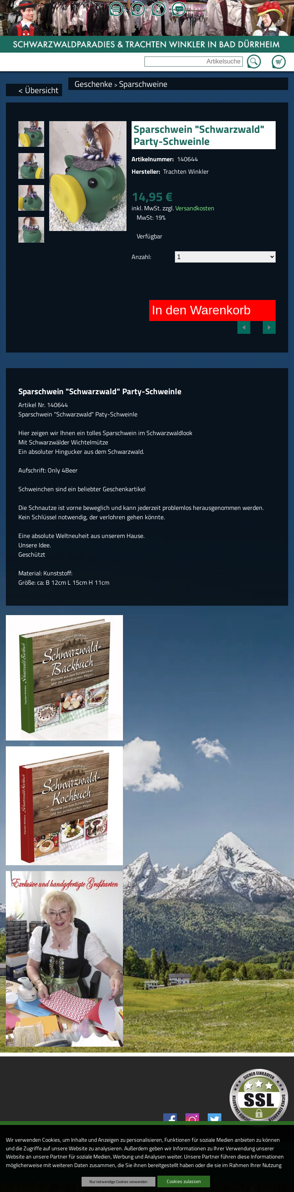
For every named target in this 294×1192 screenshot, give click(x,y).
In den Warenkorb (201, 310)
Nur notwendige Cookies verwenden (118, 1181)
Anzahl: (141, 256)
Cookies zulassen (184, 1181)
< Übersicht (38, 90)
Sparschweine (143, 84)
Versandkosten (194, 208)
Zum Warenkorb (278, 57)
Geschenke (93, 84)
